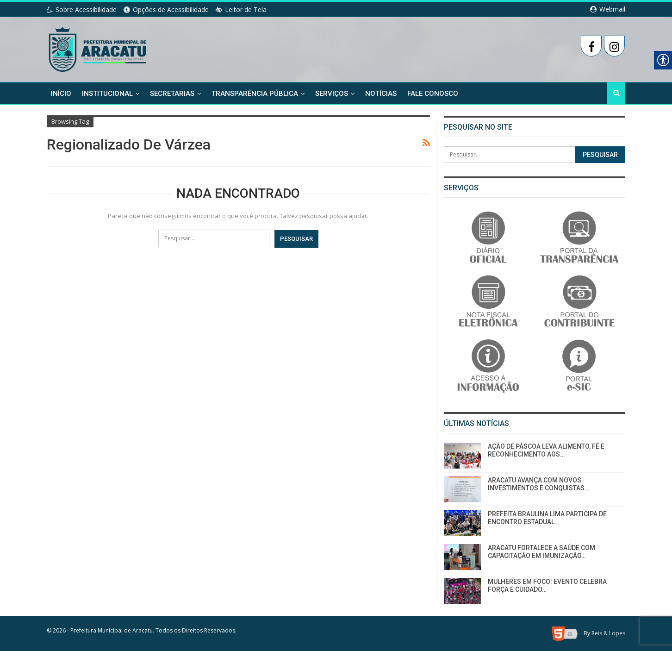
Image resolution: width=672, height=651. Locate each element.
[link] (98, 47)
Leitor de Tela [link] (241, 9)
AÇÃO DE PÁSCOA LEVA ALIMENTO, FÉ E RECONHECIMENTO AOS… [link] (546, 450)
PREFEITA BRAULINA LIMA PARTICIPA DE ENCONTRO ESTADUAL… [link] (547, 518)
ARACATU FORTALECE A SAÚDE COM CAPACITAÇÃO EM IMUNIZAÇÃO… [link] (541, 551)
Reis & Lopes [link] (608, 633)
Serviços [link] (331, 93)
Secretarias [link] (172, 93)
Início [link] (61, 93)
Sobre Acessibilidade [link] (82, 9)
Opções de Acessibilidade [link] (166, 9)
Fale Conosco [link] (432, 93)
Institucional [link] (107, 93)
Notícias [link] (381, 93)
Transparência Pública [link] (255, 93)
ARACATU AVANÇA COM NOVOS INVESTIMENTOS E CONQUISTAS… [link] (538, 484)
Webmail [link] (607, 9)
